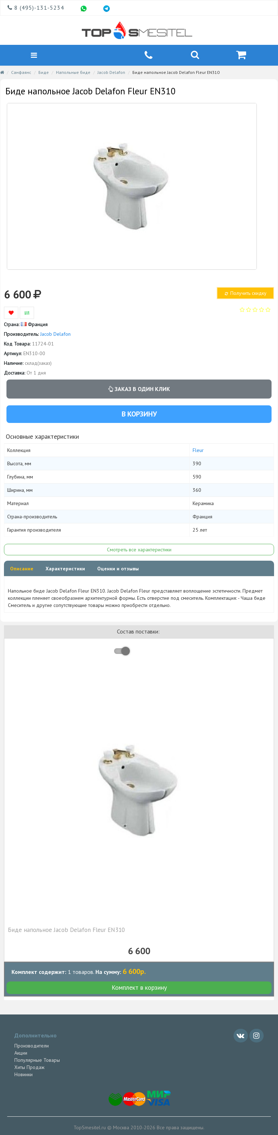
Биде (43, 73)
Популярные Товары (37, 1061)
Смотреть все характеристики (139, 550)
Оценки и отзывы (118, 569)
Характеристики (65, 569)
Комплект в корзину (139, 988)
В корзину (139, 414)
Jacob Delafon (111, 73)
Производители (31, 1047)
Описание (21, 569)
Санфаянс (21, 73)
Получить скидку (245, 294)
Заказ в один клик (139, 390)
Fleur (198, 451)
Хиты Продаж (29, 1068)
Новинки (23, 1075)
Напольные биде (73, 73)
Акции (20, 1054)
